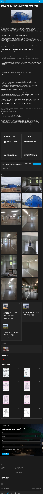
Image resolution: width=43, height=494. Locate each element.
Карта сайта (30, 466)
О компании (3, 464)
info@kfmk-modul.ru (22, 115)
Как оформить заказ (4, 471)
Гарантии (2, 468)
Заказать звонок (5, 478)
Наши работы (30, 462)
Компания (3, 462)
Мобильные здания (18, 468)
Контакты (30, 464)
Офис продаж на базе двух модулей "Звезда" (21, 346)
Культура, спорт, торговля (19, 467)
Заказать (37, 163)
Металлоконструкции (18, 472)
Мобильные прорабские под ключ (31, 312)
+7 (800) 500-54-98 (5, 477)
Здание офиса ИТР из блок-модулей (11, 332)
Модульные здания (18, 462)
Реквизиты (3, 467)
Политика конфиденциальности (36, 488)
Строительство (17, 464)
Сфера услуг (17, 471)
